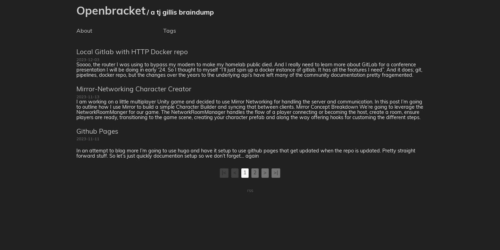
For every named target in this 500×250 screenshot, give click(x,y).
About (84, 31)
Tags (169, 31)
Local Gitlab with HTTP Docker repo (132, 52)
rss (250, 191)
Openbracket (110, 11)
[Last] (276, 173)
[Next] (265, 173)
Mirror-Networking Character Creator (133, 89)
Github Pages (97, 132)
